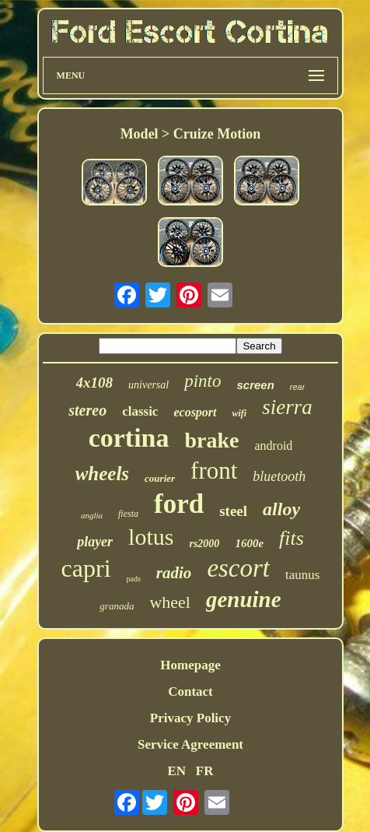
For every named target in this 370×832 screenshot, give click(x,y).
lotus (150, 536)
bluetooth (279, 476)
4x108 (94, 382)
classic (140, 411)
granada (116, 606)
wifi (239, 413)
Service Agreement (190, 744)
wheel (169, 602)
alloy (281, 509)
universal (148, 385)
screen (255, 384)
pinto (202, 381)
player (95, 541)
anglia (92, 515)
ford (179, 504)
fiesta (128, 513)
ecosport (194, 412)
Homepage (190, 665)
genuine (243, 599)
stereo (87, 410)
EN (176, 771)
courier (160, 478)
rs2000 (204, 543)
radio (174, 572)
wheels (102, 473)
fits (291, 538)
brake (211, 440)
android (273, 445)
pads (134, 578)
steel (233, 511)
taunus (302, 574)
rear (297, 386)
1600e (249, 543)
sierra (287, 407)
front (213, 470)
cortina (129, 437)
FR (205, 771)
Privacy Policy (190, 718)
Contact (190, 691)
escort (238, 568)
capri (86, 568)
